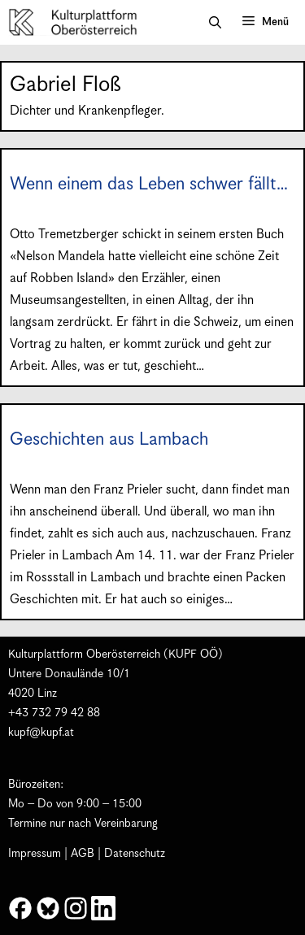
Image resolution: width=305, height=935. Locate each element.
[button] (215, 22)
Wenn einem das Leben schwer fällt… (149, 184)
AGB (82, 853)
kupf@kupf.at (41, 732)
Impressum (34, 853)
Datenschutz (134, 853)
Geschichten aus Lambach (109, 439)
